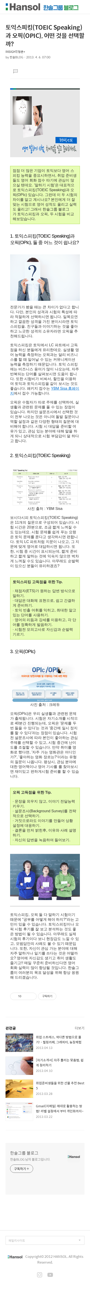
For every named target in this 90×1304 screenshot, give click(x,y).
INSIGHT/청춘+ (15, 51)
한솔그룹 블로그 (24, 1153)
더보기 (79, 1028)
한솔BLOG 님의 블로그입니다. (30, 1159)
